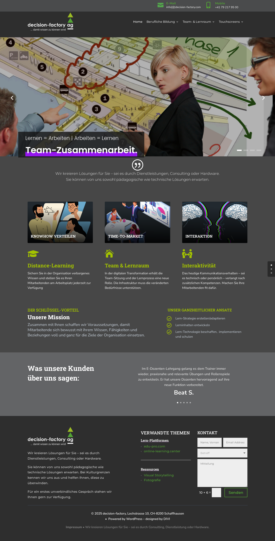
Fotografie (152, 480)
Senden (236, 492)
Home (137, 21)
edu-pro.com (154, 446)
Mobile (220, 3)
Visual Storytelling (159, 475)
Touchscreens (229, 21)
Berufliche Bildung (161, 21)
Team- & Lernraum (197, 21)
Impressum (74, 527)
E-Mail (171, 3)
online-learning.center (162, 451)
